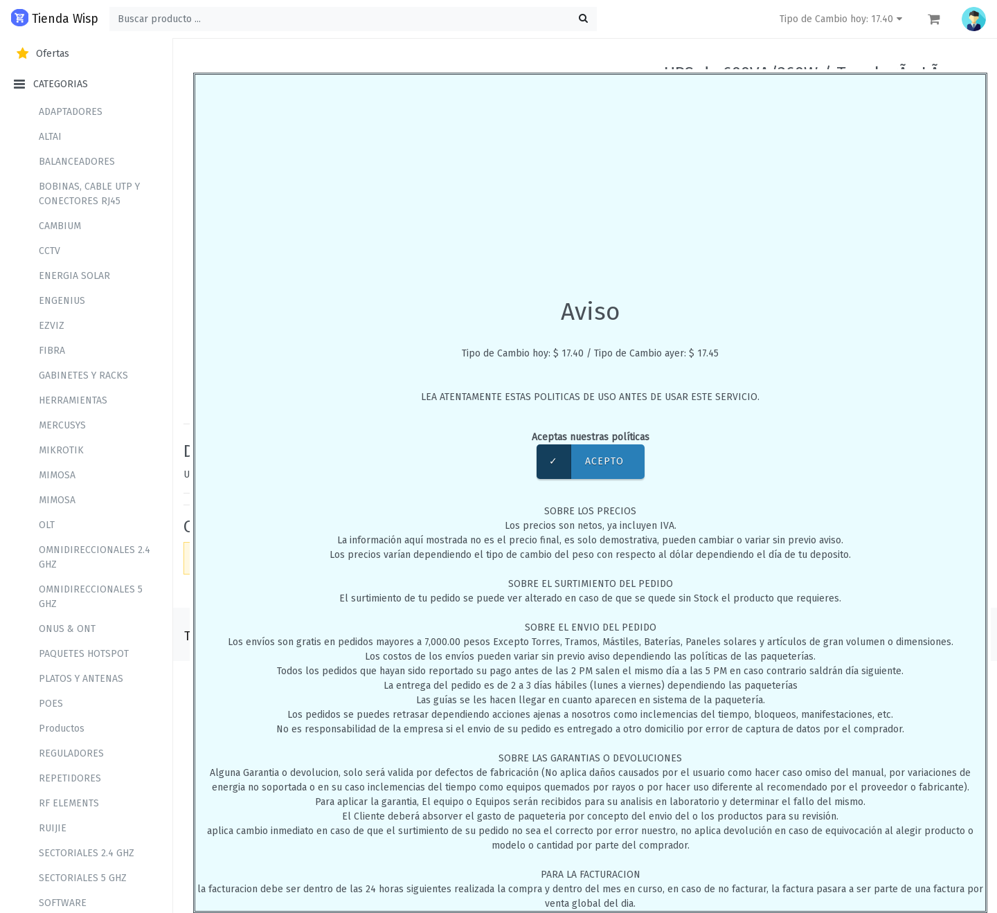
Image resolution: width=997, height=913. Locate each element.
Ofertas (41, 54)
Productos (61, 728)
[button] (974, 19)
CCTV (49, 251)
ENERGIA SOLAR (74, 276)
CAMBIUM (60, 226)
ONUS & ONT (67, 629)
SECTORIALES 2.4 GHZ (86, 853)
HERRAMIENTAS (73, 400)
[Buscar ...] (353, 19)
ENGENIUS (62, 301)
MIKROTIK (61, 450)
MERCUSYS (62, 425)
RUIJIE (52, 828)
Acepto (580, 461)
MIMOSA (57, 475)
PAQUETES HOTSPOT (84, 654)
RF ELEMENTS (69, 803)
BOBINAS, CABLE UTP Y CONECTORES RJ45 (89, 194)
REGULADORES (71, 753)
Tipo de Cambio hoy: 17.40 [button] (843, 19)
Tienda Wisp (54, 17)
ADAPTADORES (70, 112)
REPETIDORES (70, 778)
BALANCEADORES (77, 162)
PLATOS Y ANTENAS (81, 679)
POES (51, 703)
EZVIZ (51, 326)
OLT (47, 525)
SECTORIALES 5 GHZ (83, 878)
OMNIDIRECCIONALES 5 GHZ (91, 597)
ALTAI (50, 137)
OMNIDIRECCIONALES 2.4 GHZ (94, 557)
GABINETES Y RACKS (83, 375)
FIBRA (52, 350)
